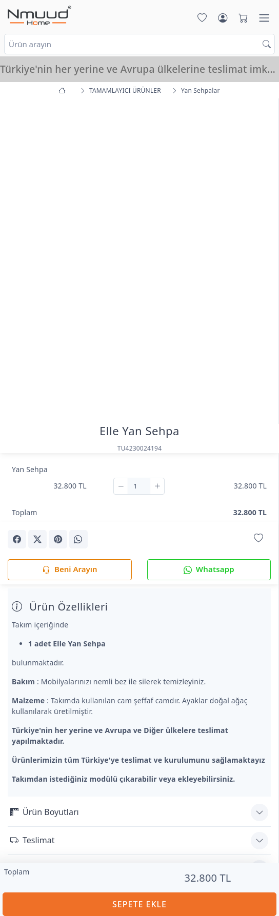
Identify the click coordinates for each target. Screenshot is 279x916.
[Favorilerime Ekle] (258, 538)
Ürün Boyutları (44, 812)
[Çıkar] (120, 486)
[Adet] (139, 486)
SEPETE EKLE (139, 904)
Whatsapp (209, 570)
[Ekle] (157, 486)
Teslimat (32, 840)
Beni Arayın (69, 570)
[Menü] (264, 18)
